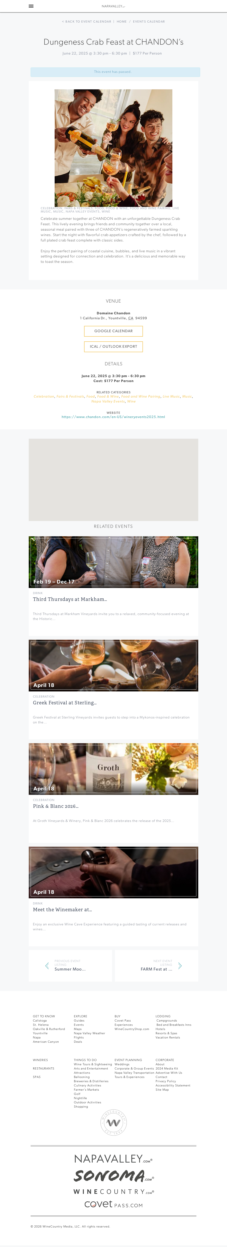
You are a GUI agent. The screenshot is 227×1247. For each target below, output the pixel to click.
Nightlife (80, 1117)
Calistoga (40, 1040)
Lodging (163, 1036)
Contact (162, 1096)
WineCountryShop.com (133, 1048)
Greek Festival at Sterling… (62, 722)
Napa (37, 1057)
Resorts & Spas (168, 1052)
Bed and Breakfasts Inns (175, 1044)
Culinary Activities (88, 1105)
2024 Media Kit (167, 1088)
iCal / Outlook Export (113, 361)
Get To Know (45, 1036)
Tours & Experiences (131, 1105)
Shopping (81, 1126)
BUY (118, 1036)
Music (68, 221)
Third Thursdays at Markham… (66, 618)
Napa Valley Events (94, 221)
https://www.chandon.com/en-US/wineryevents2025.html (113, 436)
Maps (78, 1048)
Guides (79, 1040)
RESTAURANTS (45, 1088)
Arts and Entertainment (92, 1088)
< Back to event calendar (85, 22)
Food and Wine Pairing (160, 217)
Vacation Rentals (169, 1057)
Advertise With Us (170, 1092)
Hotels (161, 1048)
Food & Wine (125, 217)
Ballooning (82, 1096)
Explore (82, 1036)
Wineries (41, 1079)
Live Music (51, 221)
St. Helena (41, 1044)
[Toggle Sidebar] (31, 6)
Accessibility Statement (174, 1105)
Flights (79, 1057)
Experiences (124, 1044)
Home (122, 22)
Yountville (40, 1052)
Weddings (122, 1083)
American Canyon (47, 1061)
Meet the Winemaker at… (60, 928)
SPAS (37, 1096)
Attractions (82, 1092)
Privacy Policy (167, 1100)
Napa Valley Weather (90, 1052)
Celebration (53, 217)
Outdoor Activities (88, 1122)
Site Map (163, 1109)
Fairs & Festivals (83, 217)
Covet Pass (124, 1040)
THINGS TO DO (86, 1079)
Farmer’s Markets (87, 1109)
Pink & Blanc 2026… (55, 825)
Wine (119, 221)
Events (79, 1044)
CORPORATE (166, 1079)
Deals (78, 1061)
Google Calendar (113, 340)
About (160, 1083)
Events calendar (150, 22)
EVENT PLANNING (130, 1079)
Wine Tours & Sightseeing (94, 1083)
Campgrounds (167, 1040)
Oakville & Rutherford (50, 1048)
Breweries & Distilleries (92, 1100)
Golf (77, 1113)
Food (107, 217)
